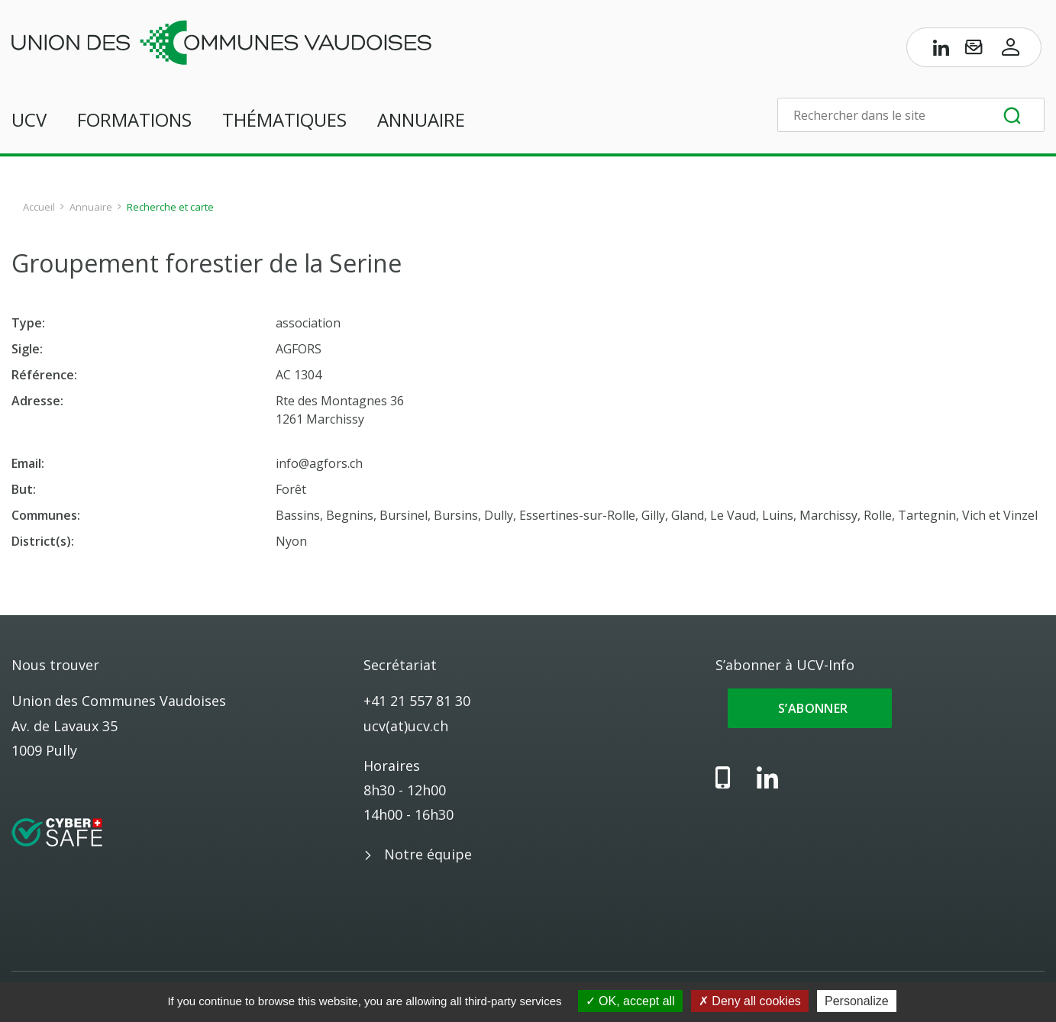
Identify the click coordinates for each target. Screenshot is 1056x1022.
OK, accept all (630, 1001)
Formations (134, 119)
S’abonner (809, 708)
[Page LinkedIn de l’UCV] (941, 50)
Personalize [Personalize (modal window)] (857, 1001)
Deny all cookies (750, 1001)
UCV (29, 119)
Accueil (39, 207)
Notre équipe (428, 854)
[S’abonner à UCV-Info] (973, 50)
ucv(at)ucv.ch (405, 726)
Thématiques (284, 119)
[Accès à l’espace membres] (1011, 50)
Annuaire (421, 119)
